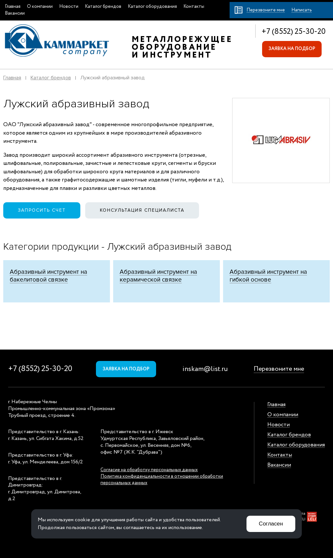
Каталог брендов (103, 6)
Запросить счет (42, 210)
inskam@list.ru (205, 369)
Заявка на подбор (292, 49)
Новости (68, 6)
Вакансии (15, 13)
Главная (12, 6)
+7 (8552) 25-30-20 (293, 31)
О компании (40, 6)
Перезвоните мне (279, 369)
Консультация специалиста (142, 210)
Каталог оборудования (152, 6)
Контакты (193, 6)
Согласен (271, 524)
